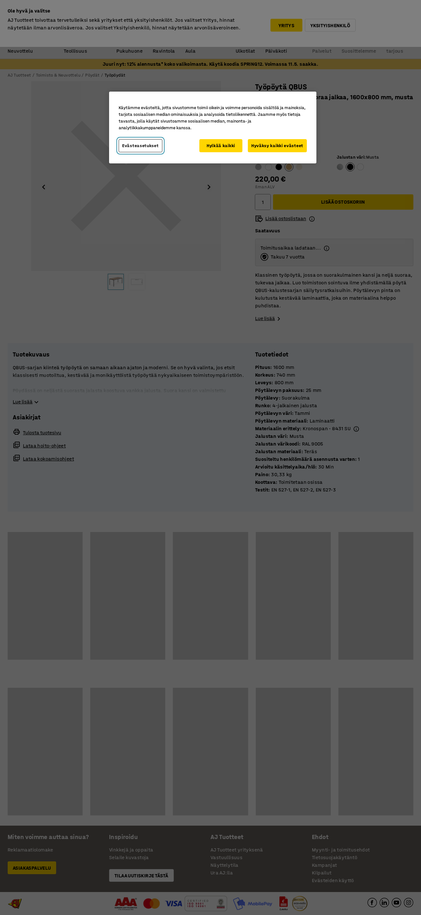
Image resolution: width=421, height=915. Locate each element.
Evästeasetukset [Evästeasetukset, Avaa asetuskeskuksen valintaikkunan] (140, 145)
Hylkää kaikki (221, 145)
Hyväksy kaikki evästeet (277, 145)
